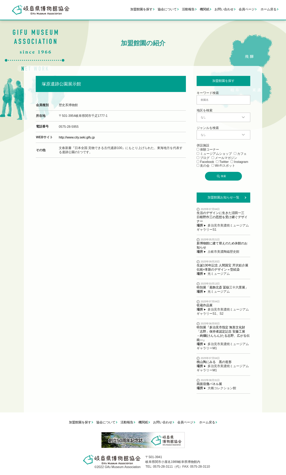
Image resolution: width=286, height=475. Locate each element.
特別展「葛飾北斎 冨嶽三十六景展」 (222, 287)
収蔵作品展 (205, 305)
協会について (167, 9)
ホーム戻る (268, 9)
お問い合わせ (224, 9)
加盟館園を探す (141, 9)
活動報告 (188, 9)
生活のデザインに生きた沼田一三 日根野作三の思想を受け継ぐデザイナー (222, 217)
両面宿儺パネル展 (209, 384)
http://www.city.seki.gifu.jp (77, 137)
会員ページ (247, 9)
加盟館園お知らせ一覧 (223, 197)
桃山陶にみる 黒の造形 (214, 362)
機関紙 (204, 9)
